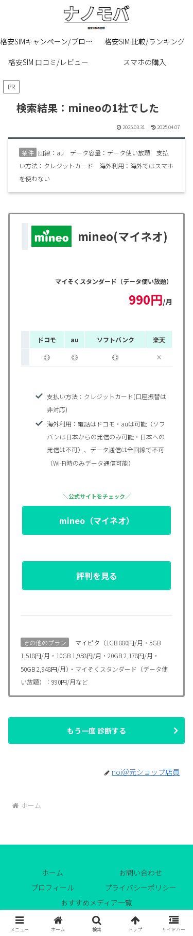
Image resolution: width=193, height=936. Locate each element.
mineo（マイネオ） (114, 524)
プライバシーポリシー (140, 887)
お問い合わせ (140, 872)
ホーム (52, 872)
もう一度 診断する (96, 730)
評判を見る (123, 579)
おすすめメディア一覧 (96, 902)
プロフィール (52, 887)
